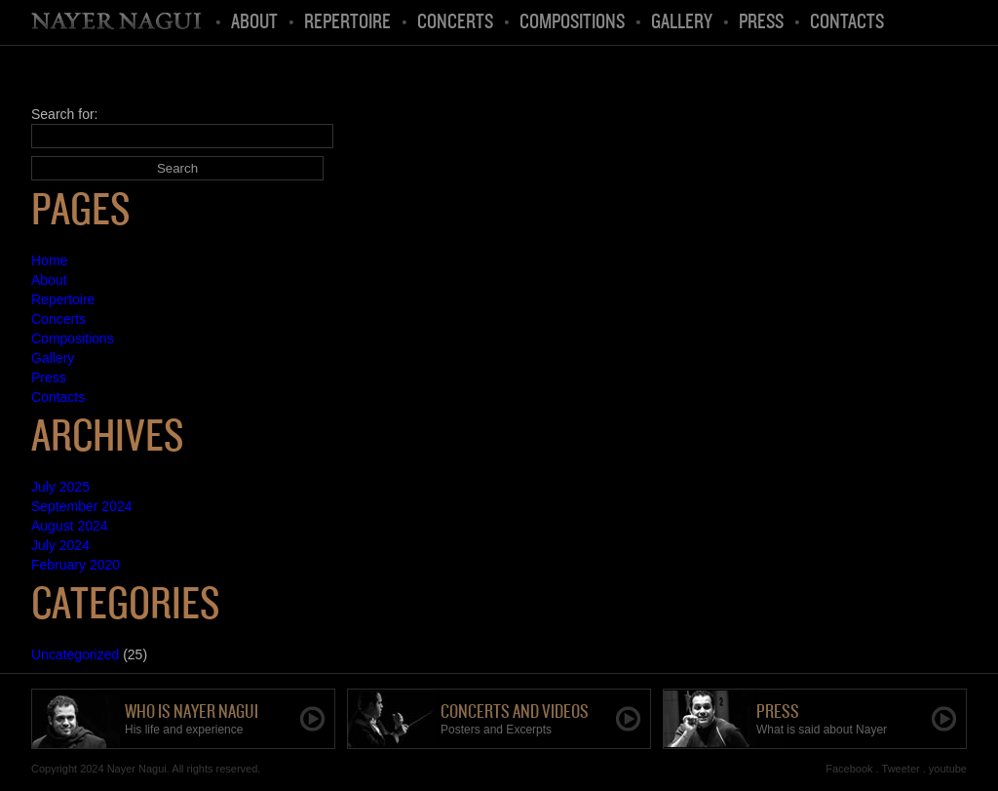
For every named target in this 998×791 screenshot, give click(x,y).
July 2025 (60, 486)
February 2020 (75, 565)
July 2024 (60, 545)
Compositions (572, 22)
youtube (948, 768)
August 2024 (69, 526)
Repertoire (347, 22)
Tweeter (901, 768)
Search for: (64, 114)
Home (118, 22)
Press (761, 22)
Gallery (681, 22)
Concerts (455, 22)
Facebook (848, 768)
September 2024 (82, 506)
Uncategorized (75, 654)
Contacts (847, 22)
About (254, 22)
